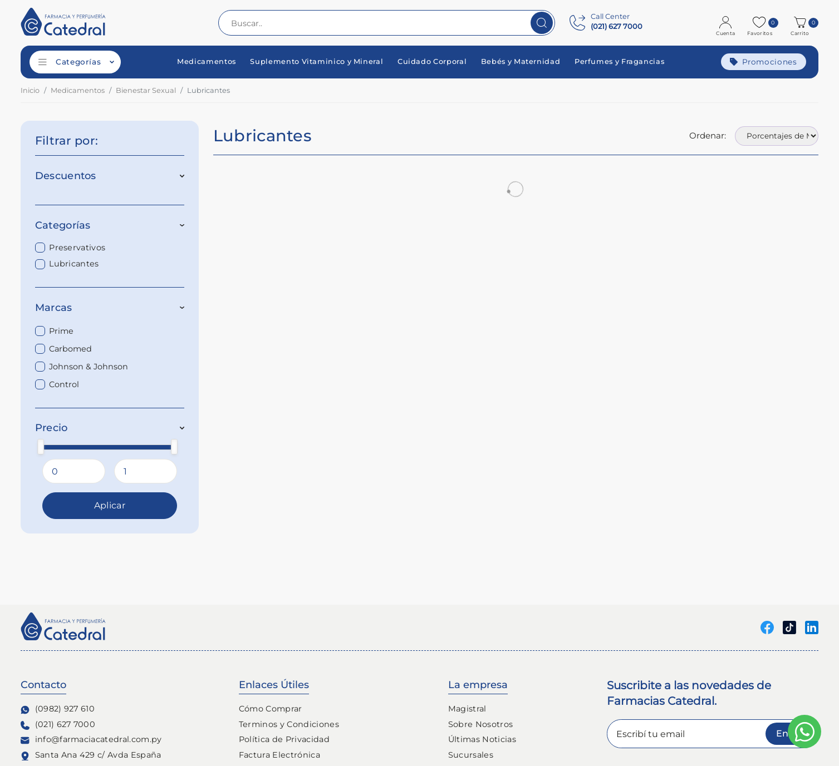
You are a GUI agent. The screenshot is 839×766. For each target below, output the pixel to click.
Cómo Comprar (270, 709)
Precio (110, 428)
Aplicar (109, 505)
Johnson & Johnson (88, 367)
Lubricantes (74, 264)
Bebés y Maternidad (521, 62)
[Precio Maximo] (145, 471)
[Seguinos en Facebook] (767, 626)
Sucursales (470, 755)
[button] (801, 23)
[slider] (40, 446)
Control (64, 384)
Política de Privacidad (284, 739)
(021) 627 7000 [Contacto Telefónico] (58, 724)
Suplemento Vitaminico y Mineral (316, 62)
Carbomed (70, 349)
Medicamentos (206, 62)
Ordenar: (707, 135)
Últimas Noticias (482, 739)
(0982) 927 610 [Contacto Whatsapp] (58, 709)
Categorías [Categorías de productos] (76, 61)
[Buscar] (542, 23)
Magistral (467, 709)
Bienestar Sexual (146, 90)
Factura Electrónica (279, 755)
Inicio (30, 90)
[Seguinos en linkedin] (811, 626)
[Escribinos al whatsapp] (804, 731)
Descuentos (110, 176)
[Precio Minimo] (73, 471)
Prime (61, 331)
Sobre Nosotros (480, 724)
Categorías (110, 225)
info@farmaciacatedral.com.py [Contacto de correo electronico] (91, 739)
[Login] (726, 23)
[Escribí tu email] (712, 734)
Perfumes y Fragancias (619, 62)
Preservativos (77, 248)
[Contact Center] (606, 23)
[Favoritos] (761, 23)
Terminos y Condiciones (289, 724)
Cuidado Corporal (432, 62)
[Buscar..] (386, 23)
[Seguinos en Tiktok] (789, 626)
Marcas (110, 308)
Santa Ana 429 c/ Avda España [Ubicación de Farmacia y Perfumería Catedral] (91, 755)
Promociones (763, 61)
